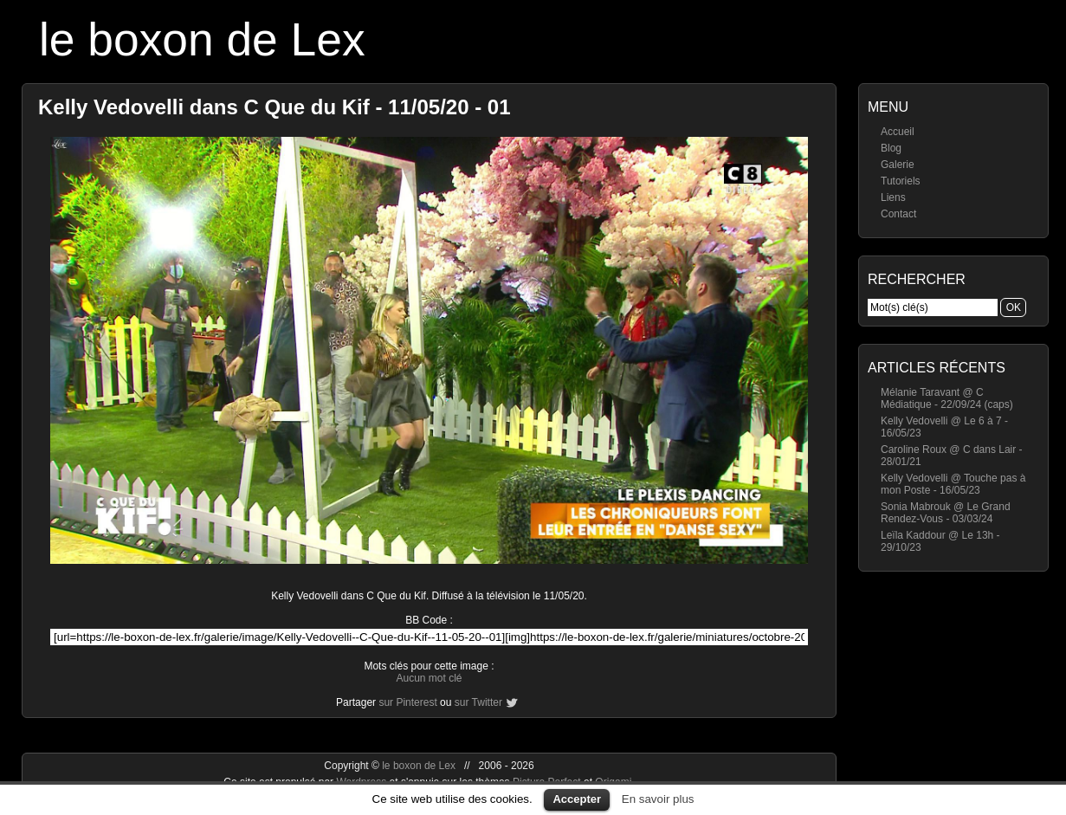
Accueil (897, 132)
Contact (898, 214)
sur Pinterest (407, 702)
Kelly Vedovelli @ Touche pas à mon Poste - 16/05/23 (953, 484)
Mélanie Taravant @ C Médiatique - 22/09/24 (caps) (947, 398)
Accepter (576, 798)
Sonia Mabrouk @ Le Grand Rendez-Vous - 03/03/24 (946, 513)
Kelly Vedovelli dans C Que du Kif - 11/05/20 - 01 (274, 107)
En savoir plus (658, 798)
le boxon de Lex (202, 39)
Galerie (897, 164)
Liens (893, 197)
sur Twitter (478, 702)
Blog (891, 148)
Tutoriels (901, 181)
